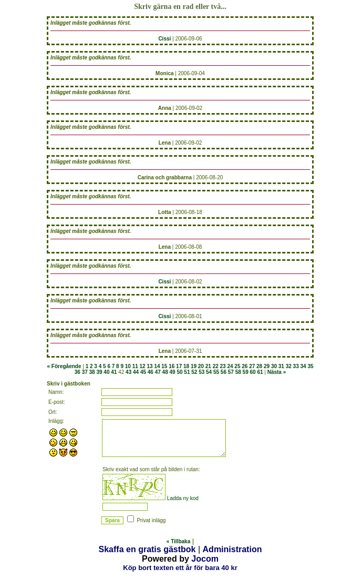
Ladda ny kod (183, 498)
